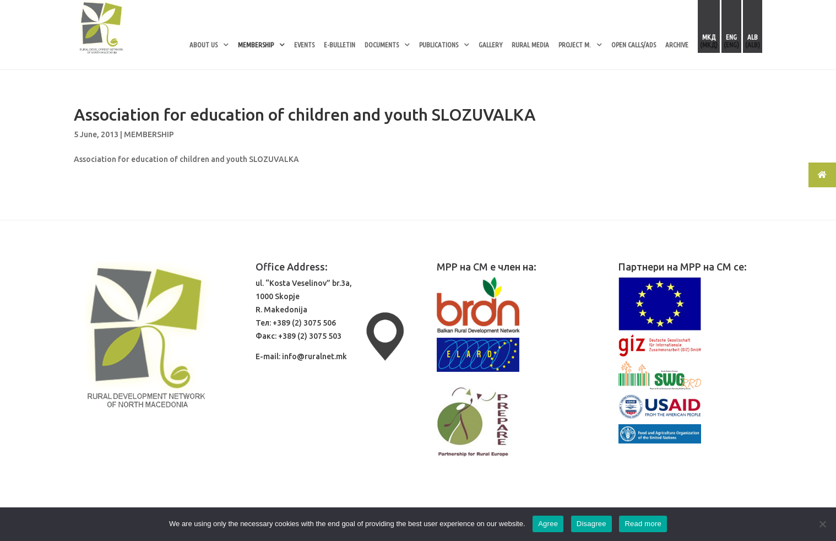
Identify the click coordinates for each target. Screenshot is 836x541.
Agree (548, 524)
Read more (643, 524)
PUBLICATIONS (438, 44)
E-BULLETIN (339, 44)
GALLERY (490, 44)
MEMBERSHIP (256, 44)
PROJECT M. (574, 44)
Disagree (591, 524)
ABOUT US (203, 44)
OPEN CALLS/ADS (633, 44)
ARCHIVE (676, 44)
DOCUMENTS (382, 44)
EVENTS (304, 44)
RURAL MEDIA (530, 44)
